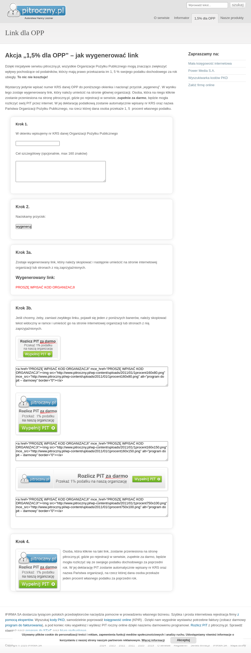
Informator (181, 18)
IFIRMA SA (220, 645)
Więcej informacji (153, 640)
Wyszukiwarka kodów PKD (208, 78)
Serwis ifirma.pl (200, 645)
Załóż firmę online (201, 85)
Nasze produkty (232, 18)
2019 (151, 645)
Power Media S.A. (201, 71)
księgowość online (117, 620)
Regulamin (180, 645)
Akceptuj (183, 640)
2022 (122, 645)
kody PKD (57, 620)
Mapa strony (238, 645)
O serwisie (162, 18)
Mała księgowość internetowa (210, 63)
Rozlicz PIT (199, 625)
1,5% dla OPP (204, 18)
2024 (103, 645)
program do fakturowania (23, 625)
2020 (141, 645)
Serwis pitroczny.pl (41, 11)
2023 (112, 645)
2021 (132, 645)
